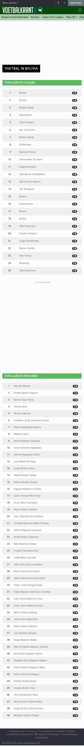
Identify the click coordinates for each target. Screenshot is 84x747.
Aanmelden (76, 2)
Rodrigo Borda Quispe (25, 681)
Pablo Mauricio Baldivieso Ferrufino (32, 591)
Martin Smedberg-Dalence (27, 427)
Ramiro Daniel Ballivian (25, 612)
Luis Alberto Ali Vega (25, 461)
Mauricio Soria (21, 434)
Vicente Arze (20, 406)
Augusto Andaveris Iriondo (27, 489)
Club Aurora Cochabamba (30, 174)
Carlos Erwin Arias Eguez (27, 571)
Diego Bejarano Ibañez (25, 639)
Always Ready (24, 107)
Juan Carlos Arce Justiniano (28, 564)
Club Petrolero (24, 122)
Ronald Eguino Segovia (25, 392)
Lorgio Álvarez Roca (24, 468)
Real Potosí (23, 255)
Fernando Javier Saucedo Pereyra (31, 420)
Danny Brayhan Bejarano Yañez (29, 667)
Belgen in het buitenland (14, 17)
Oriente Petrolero (26, 233)
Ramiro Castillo (25, 248)
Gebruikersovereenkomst (20, 734)
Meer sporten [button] (9, 2)
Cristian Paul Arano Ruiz (26, 550)
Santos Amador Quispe (26, 482)
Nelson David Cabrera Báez (28, 701)
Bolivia (20, 196)
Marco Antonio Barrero (25, 626)
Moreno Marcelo (22, 413)
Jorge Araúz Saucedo (25, 557)
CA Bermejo (23, 144)
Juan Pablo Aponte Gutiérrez (28, 516)
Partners (70, 731)
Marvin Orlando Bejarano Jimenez (31, 646)
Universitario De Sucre (28, 159)
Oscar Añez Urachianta (25, 502)
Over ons (31, 731)
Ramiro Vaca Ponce (24, 399)
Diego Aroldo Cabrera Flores (28, 708)
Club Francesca (25, 226)
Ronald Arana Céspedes (26, 537)
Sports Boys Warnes (28, 181)
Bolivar (20, 100)
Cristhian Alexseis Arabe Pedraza (31, 523)
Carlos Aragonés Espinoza (27, 530)
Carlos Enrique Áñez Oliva (27, 495)
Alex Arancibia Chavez (25, 543)
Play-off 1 (71, 17)
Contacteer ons (17, 731)
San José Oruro (25, 129)
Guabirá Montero (25, 166)
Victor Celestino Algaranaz (27, 447)
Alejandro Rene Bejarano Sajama (30, 660)
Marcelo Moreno (22, 386)
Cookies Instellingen (47, 734)
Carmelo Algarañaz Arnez (27, 454)
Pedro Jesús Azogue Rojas (28, 585)
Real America (24, 203)
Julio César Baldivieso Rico (28, 598)
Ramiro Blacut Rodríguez (26, 674)
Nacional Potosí (25, 152)
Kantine (35, 17)
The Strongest (24, 189)
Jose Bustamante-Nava (26, 694)
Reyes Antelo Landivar (25, 509)
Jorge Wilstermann (27, 240)
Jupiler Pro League (52, 17)
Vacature (59, 731)
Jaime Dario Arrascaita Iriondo (29, 578)
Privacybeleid (46, 731)
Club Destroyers (25, 270)
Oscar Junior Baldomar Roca (28, 605)
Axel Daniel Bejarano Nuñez (28, 653)
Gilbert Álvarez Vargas (25, 475)
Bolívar (20, 92)
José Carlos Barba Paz (26, 619)
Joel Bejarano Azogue (25, 633)
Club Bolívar (23, 115)
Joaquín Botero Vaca (24, 688)
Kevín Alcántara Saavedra (27, 441)
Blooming (22, 263)
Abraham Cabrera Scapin (26, 715)
